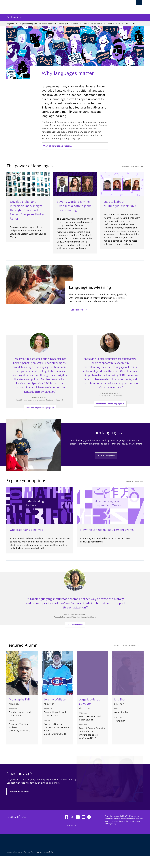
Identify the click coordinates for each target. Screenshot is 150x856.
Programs (10, 24)
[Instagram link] (89, 817)
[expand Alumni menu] (67, 23)
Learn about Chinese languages (109, 404)
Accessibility (48, 852)
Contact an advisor (19, 791)
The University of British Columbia (11, 7)
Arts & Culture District (93, 24)
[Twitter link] (73, 817)
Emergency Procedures (14, 852)
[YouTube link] (84, 817)
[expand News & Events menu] (123, 23)
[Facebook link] (67, 817)
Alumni (61, 24)
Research (74, 24)
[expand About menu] (134, 23)
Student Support (45, 24)
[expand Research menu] (81, 23)
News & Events (114, 24)
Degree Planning (26, 24)
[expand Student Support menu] (55, 23)
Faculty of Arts (13, 17)
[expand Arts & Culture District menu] (105, 23)
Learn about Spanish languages (39, 408)
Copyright (39, 852)
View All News (135, 481)
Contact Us (70, 825)
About (128, 24)
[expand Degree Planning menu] (36, 23)
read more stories (133, 167)
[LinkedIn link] (78, 817)
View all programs (106, 456)
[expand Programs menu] (17, 23)
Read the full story (75, 625)
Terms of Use (28, 852)
